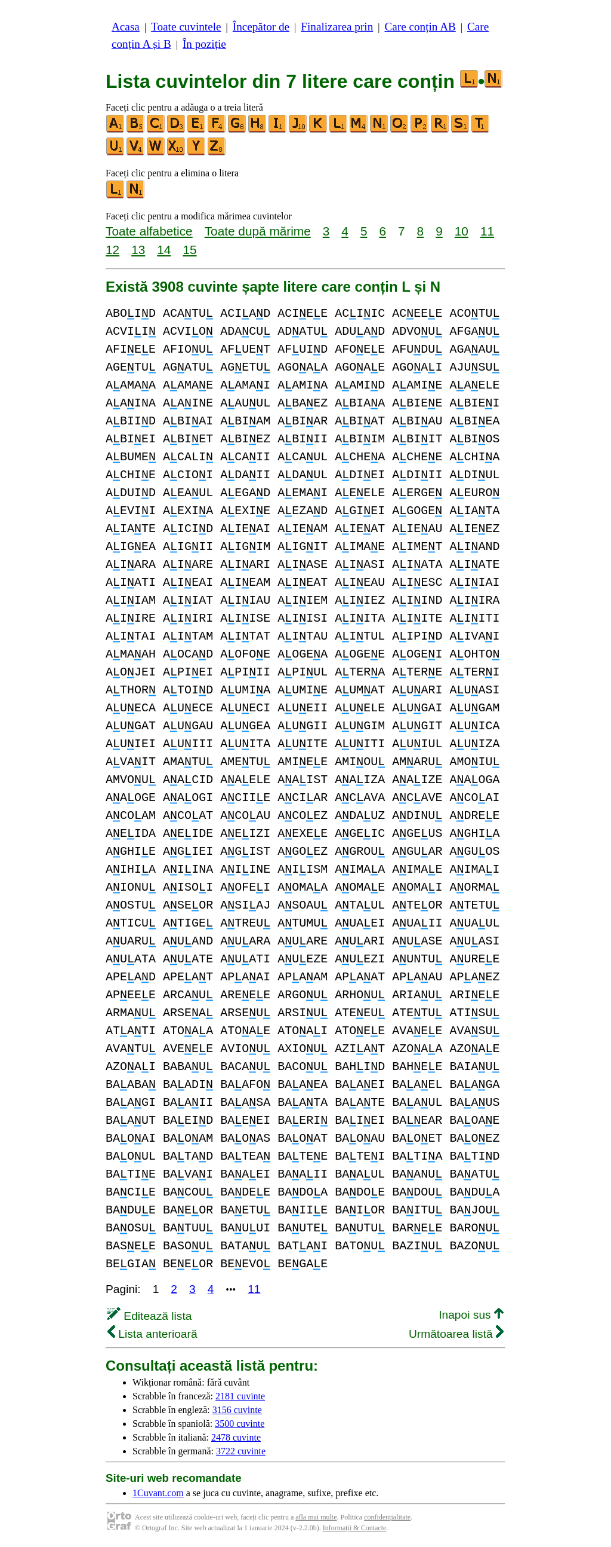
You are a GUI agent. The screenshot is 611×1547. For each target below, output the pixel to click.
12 (112, 249)
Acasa (126, 26)
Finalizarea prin (337, 26)
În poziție (204, 44)
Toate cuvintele (186, 26)
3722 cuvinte (241, 1451)
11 (487, 231)
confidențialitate (387, 1517)
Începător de (261, 26)
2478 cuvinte (236, 1437)
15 (189, 249)
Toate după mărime (258, 231)
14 (164, 249)
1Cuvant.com (158, 1493)
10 (461, 231)
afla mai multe (316, 1517)
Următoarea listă (456, 1334)
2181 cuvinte (240, 1396)
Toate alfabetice (149, 231)
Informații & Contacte (355, 1528)
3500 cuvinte (239, 1423)
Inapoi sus (471, 1314)
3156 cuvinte (237, 1410)
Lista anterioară (152, 1334)
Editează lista (149, 1316)
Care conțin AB (419, 26)
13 (138, 249)
